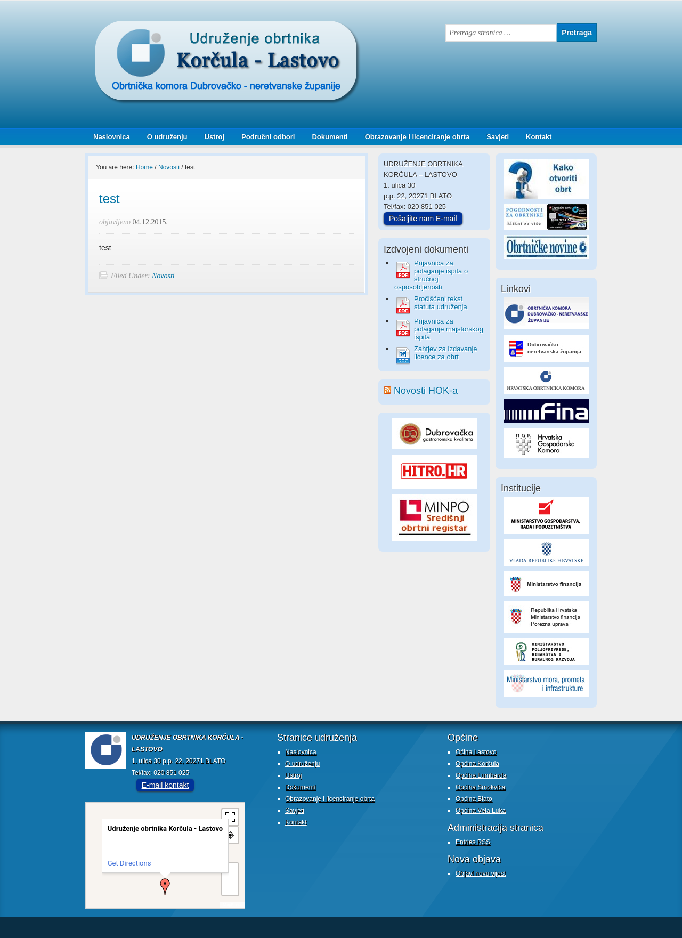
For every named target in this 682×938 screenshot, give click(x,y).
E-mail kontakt (165, 785)
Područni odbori (264, 137)
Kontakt (538, 137)
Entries (473, 842)
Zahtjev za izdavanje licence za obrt (445, 353)
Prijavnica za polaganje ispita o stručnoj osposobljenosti (431, 275)
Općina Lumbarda (481, 775)
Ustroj (215, 137)
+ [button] (231, 871)
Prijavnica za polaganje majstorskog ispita (448, 329)
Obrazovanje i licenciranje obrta (413, 137)
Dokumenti (329, 137)
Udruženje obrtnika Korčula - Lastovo (191, 29)
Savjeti (493, 137)
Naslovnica (111, 137)
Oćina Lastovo (476, 752)
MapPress (232, 904)
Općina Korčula (477, 763)
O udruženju (167, 137)
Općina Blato (474, 799)
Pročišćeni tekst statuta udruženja (440, 303)
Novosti (163, 276)
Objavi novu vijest (481, 873)
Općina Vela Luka (481, 810)
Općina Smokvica (480, 787)
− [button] (230, 887)
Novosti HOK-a (426, 390)
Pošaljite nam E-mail (423, 218)
